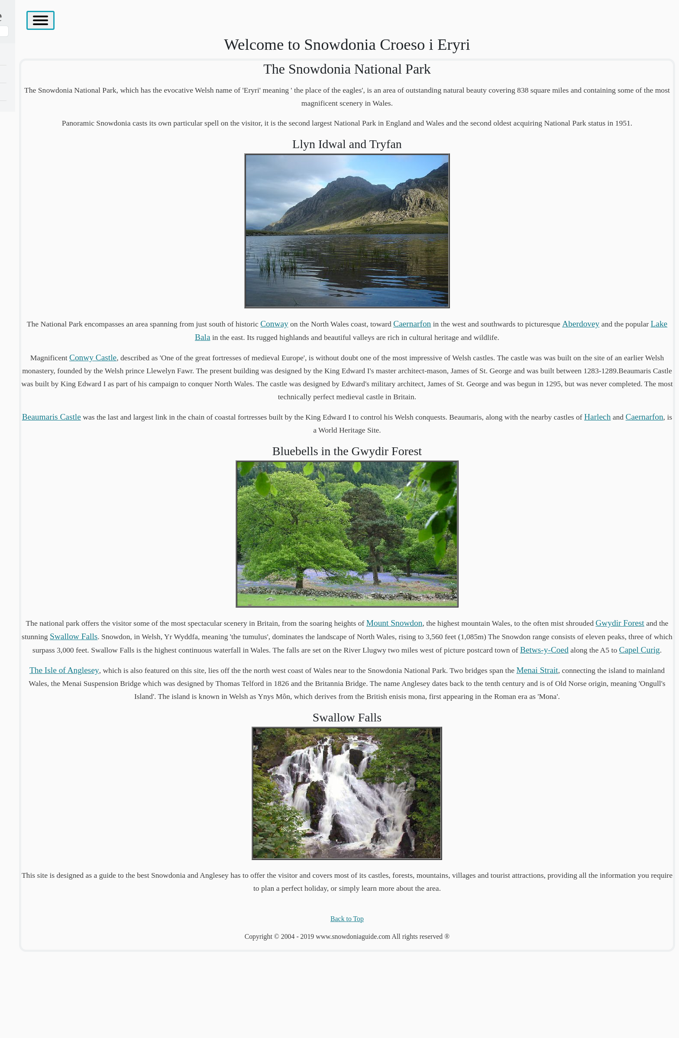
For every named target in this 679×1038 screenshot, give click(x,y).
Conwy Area (29, 74)
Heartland (25, 145)
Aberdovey (277, 357)
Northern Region (35, 91)
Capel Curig (433, 723)
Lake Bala (364, 357)
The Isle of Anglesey (41, 109)
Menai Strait (227, 756)
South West (28, 180)
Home (20, 56)
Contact (23, 269)
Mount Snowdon (546, 669)
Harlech (393, 476)
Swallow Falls (410, 683)
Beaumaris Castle (208, 463)
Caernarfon (569, 344)
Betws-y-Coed (610, 709)
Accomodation (32, 233)
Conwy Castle (240, 390)
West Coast (27, 162)
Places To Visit (32, 216)
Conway (431, 344)
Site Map (24, 251)
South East (27, 198)
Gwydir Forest (308, 683)
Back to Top (410, 1005)
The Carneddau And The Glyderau (60, 127)
